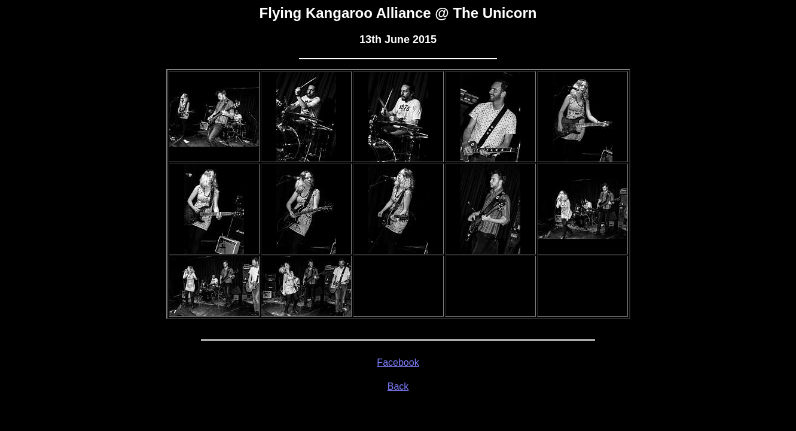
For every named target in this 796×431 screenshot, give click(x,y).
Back (398, 386)
